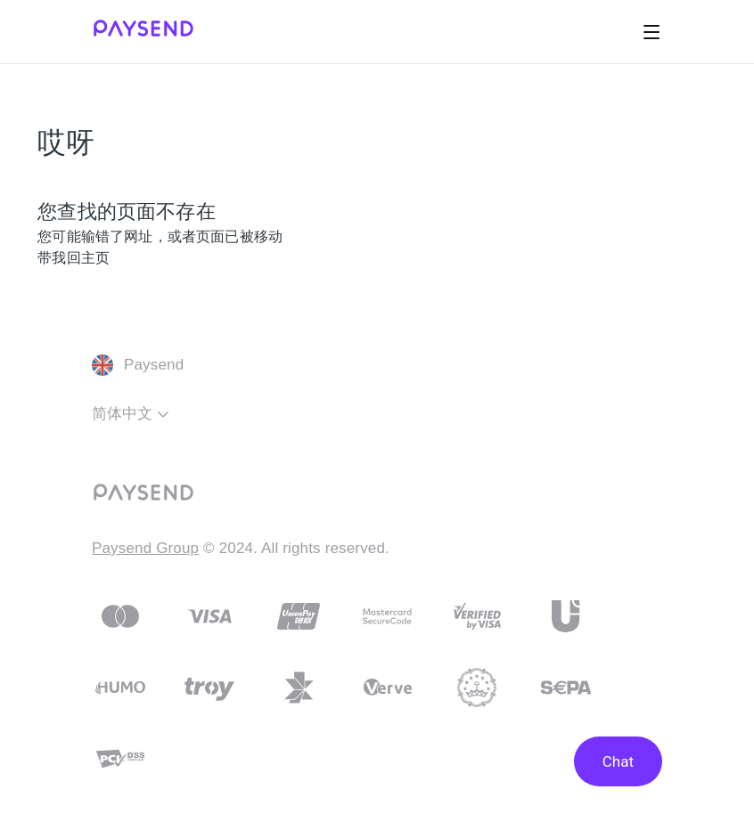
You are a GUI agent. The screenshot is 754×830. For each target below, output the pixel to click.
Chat (618, 761)
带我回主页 (73, 257)
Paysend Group (145, 548)
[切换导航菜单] (651, 32)
